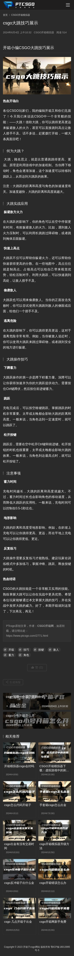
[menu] (68, 4)
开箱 (11, 649)
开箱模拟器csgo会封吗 (19, 766)
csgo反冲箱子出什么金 (19, 882)
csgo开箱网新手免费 (53, 921)
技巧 (26, 649)
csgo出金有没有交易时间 (19, 846)
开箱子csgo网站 (31, 947)
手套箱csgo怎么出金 (53, 805)
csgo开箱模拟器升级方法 (54, 846)
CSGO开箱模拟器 (44, 32)
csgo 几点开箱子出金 (18, 921)
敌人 (56, 649)
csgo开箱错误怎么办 (53, 882)
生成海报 (13, 682)
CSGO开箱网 (45, 625)
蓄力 (11, 655)
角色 (26, 655)
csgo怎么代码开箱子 (17, 805)
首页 (5, 15)
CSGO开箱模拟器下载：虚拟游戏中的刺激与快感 (54, 768)
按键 (41, 649)
